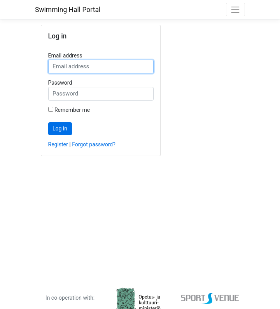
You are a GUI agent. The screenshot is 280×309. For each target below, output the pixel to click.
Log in (59, 128)
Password (60, 83)
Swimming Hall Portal (67, 10)
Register (58, 144)
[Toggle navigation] (235, 9)
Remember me (72, 110)
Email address (65, 55)
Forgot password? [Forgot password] (94, 144)
